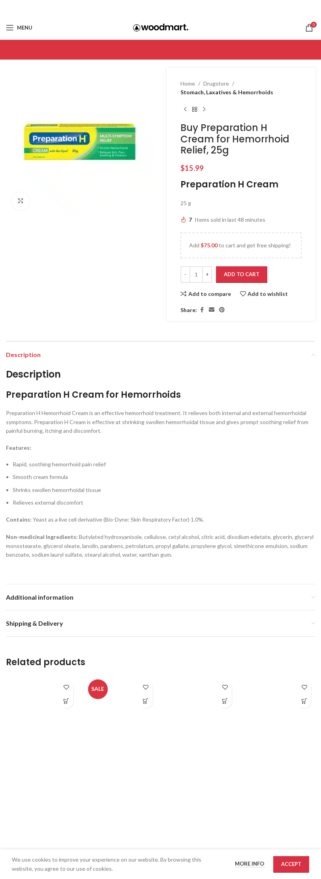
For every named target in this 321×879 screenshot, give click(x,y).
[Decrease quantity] (185, 274)
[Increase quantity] (207, 274)
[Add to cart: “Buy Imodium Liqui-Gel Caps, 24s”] (225, 701)
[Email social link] (160, 8)
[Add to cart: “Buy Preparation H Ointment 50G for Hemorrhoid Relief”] (304, 701)
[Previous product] (185, 109)
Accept (291, 864)
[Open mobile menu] (19, 28)
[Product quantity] (196, 274)
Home (187, 83)
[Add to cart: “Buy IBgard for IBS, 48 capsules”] (146, 701)
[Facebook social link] (150, 8)
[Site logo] (160, 27)
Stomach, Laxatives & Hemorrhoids (226, 92)
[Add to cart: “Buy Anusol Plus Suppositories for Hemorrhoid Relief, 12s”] (66, 701)
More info (250, 863)
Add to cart (241, 274)
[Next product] (204, 109)
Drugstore (216, 83)
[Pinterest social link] (170, 8)
